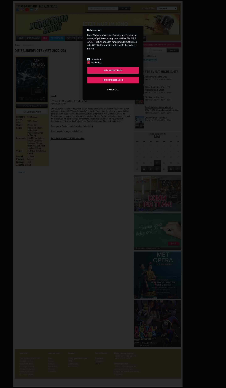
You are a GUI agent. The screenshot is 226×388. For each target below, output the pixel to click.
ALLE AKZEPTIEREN (113, 70)
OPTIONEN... (113, 90)
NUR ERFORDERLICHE (113, 80)
